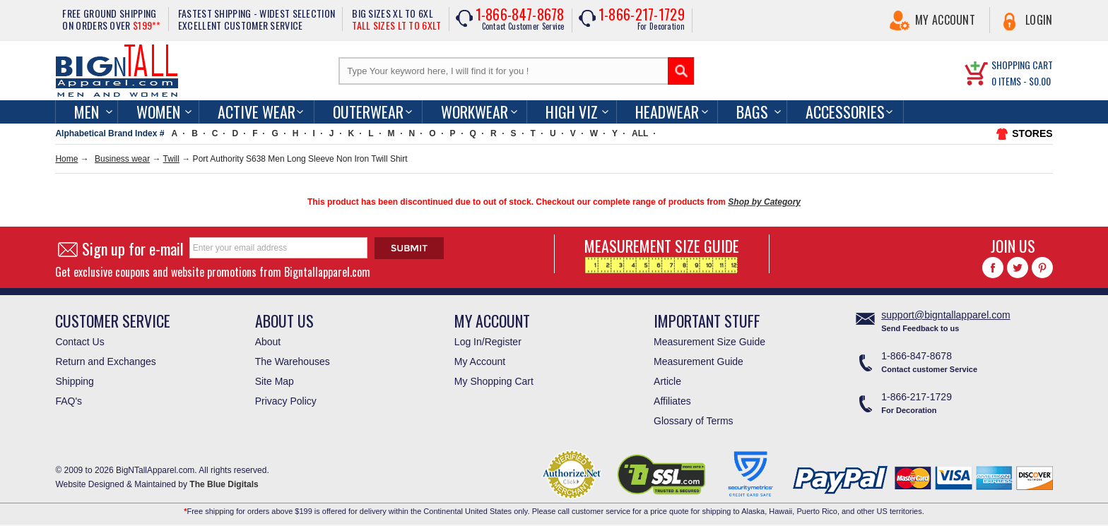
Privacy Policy (286, 401)
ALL (640, 133)
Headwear (667, 111)
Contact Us (79, 341)
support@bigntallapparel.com (945, 315)
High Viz (572, 111)
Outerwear (368, 111)
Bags (752, 111)
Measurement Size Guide (709, 341)
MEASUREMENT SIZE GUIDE (661, 253)
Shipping (74, 381)
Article (667, 381)
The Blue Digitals (223, 484)
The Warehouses (292, 361)
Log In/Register (487, 341)
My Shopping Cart (494, 381)
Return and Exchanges (105, 361)
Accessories (845, 111)
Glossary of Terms (693, 420)
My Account (945, 19)
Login (1039, 19)
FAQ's (68, 401)
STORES (1032, 133)
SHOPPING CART (1022, 64)
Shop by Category (764, 202)
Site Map (274, 381)
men (86, 111)
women (158, 111)
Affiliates (672, 401)
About (268, 341)
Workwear (474, 111)
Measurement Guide (698, 361)
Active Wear (256, 111)
